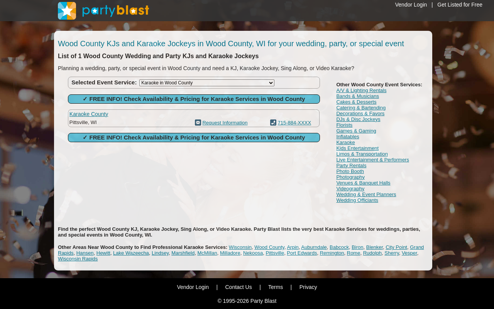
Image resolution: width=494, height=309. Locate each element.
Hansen (85, 253)
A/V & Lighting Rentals (361, 90)
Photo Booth (350, 171)
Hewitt (103, 253)
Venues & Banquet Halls (363, 183)
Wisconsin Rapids (78, 259)
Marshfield (183, 253)
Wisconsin (240, 247)
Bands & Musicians (357, 96)
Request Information (224, 123)
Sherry (391, 253)
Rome (353, 253)
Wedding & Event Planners (366, 194)
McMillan (207, 253)
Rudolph (372, 253)
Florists (344, 125)
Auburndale (314, 247)
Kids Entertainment (357, 148)
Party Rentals (351, 165)
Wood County (269, 247)
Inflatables (347, 136)
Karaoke (345, 142)
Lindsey (160, 253)
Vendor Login (411, 5)
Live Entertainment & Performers (372, 160)
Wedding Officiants (357, 200)
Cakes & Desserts (356, 102)
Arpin (292, 247)
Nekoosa (253, 253)
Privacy (308, 287)
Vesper (409, 253)
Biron (357, 247)
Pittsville (275, 253)
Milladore (230, 253)
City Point (396, 247)
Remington (332, 253)
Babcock (339, 247)
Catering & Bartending (361, 108)
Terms (275, 287)
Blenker (374, 247)
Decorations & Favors (360, 113)
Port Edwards (302, 253)
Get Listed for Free (459, 5)
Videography (350, 188)
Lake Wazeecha (131, 253)
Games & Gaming (356, 131)
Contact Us (238, 287)
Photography (350, 177)
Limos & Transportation (362, 154)
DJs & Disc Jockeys (358, 119)
